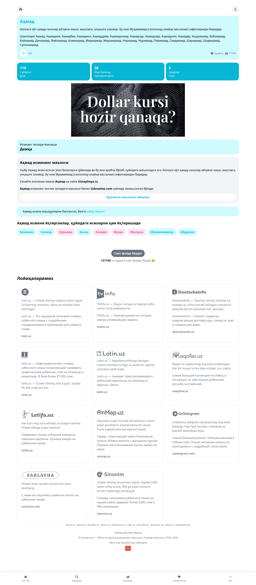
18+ (128, 548)
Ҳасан (83, 232)
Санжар (46, 232)
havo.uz (169, 524)
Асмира (101, 232)
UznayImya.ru (88, 181)
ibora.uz (70, 524)
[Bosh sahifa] (20, 9)
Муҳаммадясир (162, 232)
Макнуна (136, 232)
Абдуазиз (187, 232)
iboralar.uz (143, 524)
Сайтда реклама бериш (128, 532)
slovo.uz (105, 524)
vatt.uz (131, 524)
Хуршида (66, 232)
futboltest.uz (182, 524)
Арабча (219, 53)
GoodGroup (128, 542)
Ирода (118, 232)
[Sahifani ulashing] (235, 9)
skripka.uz (93, 524)
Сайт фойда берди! (128, 253)
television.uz (118, 524)
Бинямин (26, 232)
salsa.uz (81, 524)
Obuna (113, 542)
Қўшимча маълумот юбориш (128, 197)
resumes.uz (156, 524)
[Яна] (230, 578)
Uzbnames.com (101, 189)
